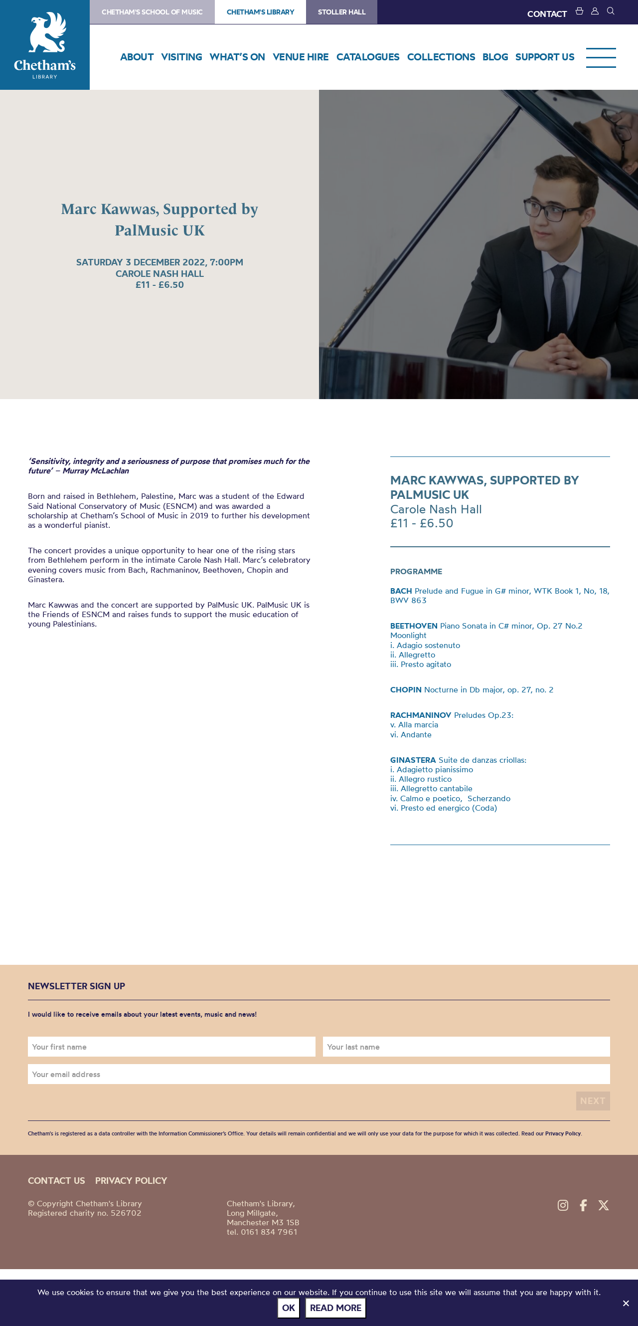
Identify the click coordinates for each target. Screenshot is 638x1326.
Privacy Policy (563, 1133)
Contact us (56, 1180)
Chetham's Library (45, 45)
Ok (288, 1308)
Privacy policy (131, 1180)
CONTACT (547, 13)
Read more (335, 1308)
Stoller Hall (341, 12)
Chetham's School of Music (152, 12)
